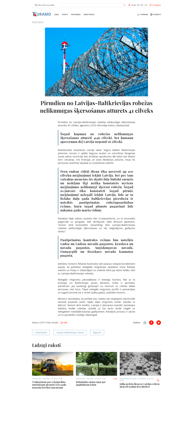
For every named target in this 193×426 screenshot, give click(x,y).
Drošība (46, 379)
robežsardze (41, 332)
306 (158, 380)
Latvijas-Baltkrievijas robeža (70, 332)
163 (63, 322)
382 (115, 379)
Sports (65, 15)
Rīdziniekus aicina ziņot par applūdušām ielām (91, 383)
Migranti (97, 332)
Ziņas (56, 15)
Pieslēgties (155, 5)
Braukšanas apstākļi (128, 379)
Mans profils (89, 15)
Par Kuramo (76, 15)
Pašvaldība (36, 379)
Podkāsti (157, 15)
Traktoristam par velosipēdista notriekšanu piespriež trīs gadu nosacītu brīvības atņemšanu (49, 385)
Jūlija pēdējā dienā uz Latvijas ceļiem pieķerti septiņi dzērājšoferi (140, 385)
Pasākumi (144, 15)
